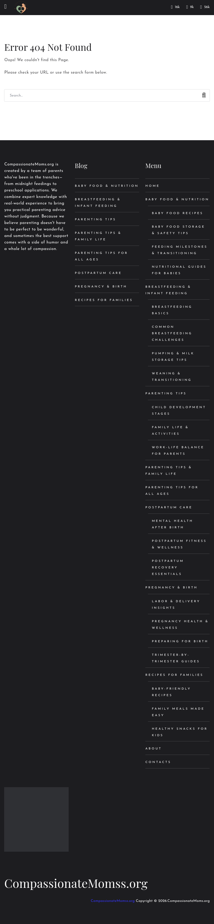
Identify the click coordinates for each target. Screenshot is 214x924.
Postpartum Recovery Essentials (168, 568)
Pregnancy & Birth (101, 286)
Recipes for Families (104, 300)
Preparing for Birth (180, 641)
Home (152, 186)
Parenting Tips (95, 219)
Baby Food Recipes (177, 213)
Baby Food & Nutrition (107, 186)
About (153, 748)
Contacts (158, 762)
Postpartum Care (98, 273)
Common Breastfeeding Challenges (172, 333)
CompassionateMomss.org (75, 883)
